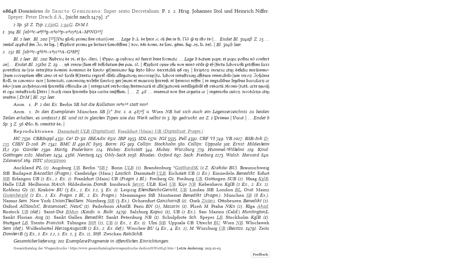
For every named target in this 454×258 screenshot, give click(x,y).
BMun (72, 212)
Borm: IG (115, 144)
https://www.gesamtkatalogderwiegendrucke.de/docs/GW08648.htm (122, 248)
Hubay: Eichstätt (125, 149)
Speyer (15, 17)
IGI (162, 138)
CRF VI (207, 138)
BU (217, 223)
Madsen (43, 155)
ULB (129, 168)
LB (220, 217)
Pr (43, 144)
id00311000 (55, 160)
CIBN (18, 144)
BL (238, 190)
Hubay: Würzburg (175, 149)
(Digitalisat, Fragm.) (160, 131)
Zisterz (208, 201)
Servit (138, 184)
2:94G (67, 25)
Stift (92, 223)
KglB (263, 179)
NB (192, 184)
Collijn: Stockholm (156, 144)
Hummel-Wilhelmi (226, 149)
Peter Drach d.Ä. (44, 17)
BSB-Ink (253, 138)
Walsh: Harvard (242, 155)
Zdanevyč (12, 160)
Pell (183, 138)
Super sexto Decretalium (131, 11)
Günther (31, 149)
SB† (104, 168)
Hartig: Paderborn (73, 149)
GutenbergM (15, 195)
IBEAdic (97, 138)
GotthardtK (186, 168)
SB (249, 195)
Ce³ (69, 138)
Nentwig (85, 155)
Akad (262, 206)
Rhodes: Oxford (156, 155)
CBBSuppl (43, 138)
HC (16, 138)
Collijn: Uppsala (204, 144)
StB (6, 179)
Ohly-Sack (115, 155)
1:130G (51, 25)
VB (229, 138)
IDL (142, 138)
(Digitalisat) (86, 131)
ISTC (38, 160)
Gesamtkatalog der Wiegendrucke (40, 248)
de (59, 11)
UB (76, 168)
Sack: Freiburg (198, 155)
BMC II (68, 144)
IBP (122, 138)
